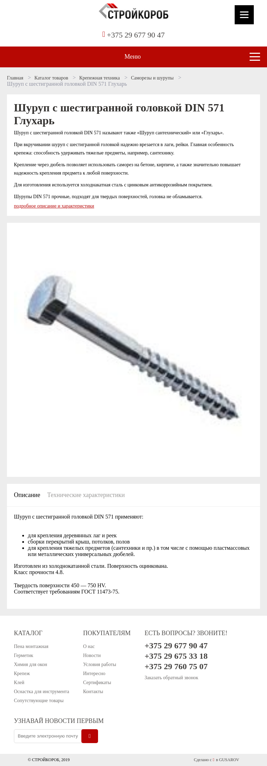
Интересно (94, 673)
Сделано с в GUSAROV (216, 759)
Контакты (93, 691)
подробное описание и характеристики (54, 206)
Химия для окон (30, 664)
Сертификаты (97, 682)
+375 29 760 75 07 (176, 666)
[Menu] (244, 14)
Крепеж (22, 673)
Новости (92, 655)
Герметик (23, 655)
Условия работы (99, 664)
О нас (89, 646)
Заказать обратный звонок (172, 677)
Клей (19, 682)
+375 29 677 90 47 (135, 35)
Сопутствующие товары (39, 700)
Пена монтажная (31, 646)
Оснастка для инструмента (41, 691)
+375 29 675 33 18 (176, 655)
